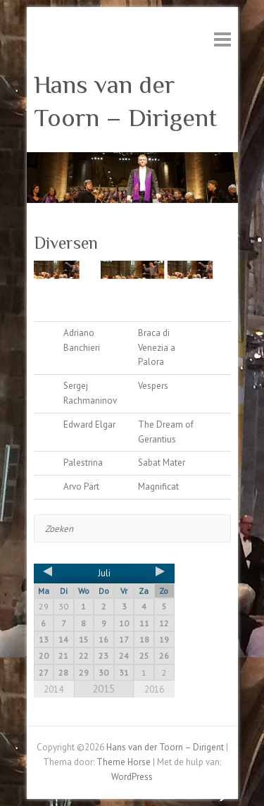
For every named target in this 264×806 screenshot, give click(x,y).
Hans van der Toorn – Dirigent (125, 101)
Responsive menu (222, 39)
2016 (154, 689)
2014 (53, 689)
